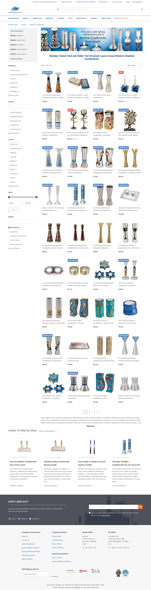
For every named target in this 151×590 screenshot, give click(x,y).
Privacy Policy (105, 516)
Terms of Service (58, 548)
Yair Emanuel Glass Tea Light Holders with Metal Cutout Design (78, 284)
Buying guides (138, 2)
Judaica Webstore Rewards (85, 2)
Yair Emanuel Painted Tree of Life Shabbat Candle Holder (128, 134)
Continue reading (17, 486)
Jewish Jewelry (13, 18)
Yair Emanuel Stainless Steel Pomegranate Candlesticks (103, 171)
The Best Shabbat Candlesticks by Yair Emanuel (126, 463)
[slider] (9, 197)
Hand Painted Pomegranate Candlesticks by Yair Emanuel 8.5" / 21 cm (78, 246)
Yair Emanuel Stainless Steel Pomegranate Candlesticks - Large (52, 359)
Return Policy (56, 544)
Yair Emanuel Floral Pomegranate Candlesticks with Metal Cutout (104, 359)
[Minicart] (142, 9)
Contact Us (25, 540)
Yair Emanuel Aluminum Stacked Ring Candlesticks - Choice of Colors (77, 209)
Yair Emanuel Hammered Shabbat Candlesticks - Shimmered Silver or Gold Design (102, 246)
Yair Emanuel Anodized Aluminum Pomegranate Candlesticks (101, 209)
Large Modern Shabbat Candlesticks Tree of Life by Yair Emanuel (129, 246)
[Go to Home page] (15, 9)
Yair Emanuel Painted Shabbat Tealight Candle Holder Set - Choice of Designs (53, 284)
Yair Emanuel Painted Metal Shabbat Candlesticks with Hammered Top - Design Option (53, 171)
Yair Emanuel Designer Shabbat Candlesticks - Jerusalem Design (129, 171)
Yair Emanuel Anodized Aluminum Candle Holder (127, 322)
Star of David (106, 18)
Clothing (60, 18)
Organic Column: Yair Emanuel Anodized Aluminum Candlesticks (53, 209)
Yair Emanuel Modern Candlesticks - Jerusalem (127, 284)
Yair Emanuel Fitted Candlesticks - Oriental (76, 322)
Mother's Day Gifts (120, 18)
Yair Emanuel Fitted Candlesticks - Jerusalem (101, 134)
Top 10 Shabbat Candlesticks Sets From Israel (23, 463)
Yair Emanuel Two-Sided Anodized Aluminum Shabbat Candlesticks (128, 359)
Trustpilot (54, 577)
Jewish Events (81, 18)
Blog (128, 2)
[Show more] (14, 95)
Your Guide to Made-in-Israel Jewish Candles (91, 463)
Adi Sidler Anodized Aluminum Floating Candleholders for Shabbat (129, 209)
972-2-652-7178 (90, 548)
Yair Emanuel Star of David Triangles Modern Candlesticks (129, 96)
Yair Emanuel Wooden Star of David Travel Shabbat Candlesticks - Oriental (103, 284)
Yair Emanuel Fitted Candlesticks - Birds (100, 397)
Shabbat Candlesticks (37, 25)
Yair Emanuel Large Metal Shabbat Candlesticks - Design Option (53, 96)
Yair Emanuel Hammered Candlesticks (102, 96)
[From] (15, 203)
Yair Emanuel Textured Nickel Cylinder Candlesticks (52, 134)
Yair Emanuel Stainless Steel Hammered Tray (78, 359)
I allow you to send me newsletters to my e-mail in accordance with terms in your (114, 514)
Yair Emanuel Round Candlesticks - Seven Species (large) (103, 322)
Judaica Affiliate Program (30, 548)
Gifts (70, 18)
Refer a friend (66, 2)
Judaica (25, 18)
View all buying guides (48, 431)
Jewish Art (49, 18)
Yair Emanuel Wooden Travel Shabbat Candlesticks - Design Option (78, 96)
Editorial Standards (28, 555)
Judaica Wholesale (28, 544)
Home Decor (37, 18)
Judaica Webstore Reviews (31, 552)
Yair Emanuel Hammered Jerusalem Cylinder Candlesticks (53, 322)
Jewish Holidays (27, 559)
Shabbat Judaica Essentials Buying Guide (56, 463)
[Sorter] (134, 65)
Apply (13, 209)
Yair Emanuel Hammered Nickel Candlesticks (79, 397)
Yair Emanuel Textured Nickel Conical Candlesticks (78, 171)
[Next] (99, 412)
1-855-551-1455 (116, 548)
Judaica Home (13, 25)
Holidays (93, 18)
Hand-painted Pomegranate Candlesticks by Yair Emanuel (52, 246)
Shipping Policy (57, 540)
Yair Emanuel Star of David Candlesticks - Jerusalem (51, 397)
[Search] (23, 106)
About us (25, 536)
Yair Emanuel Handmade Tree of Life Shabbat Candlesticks (78, 134)
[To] (31, 203)
